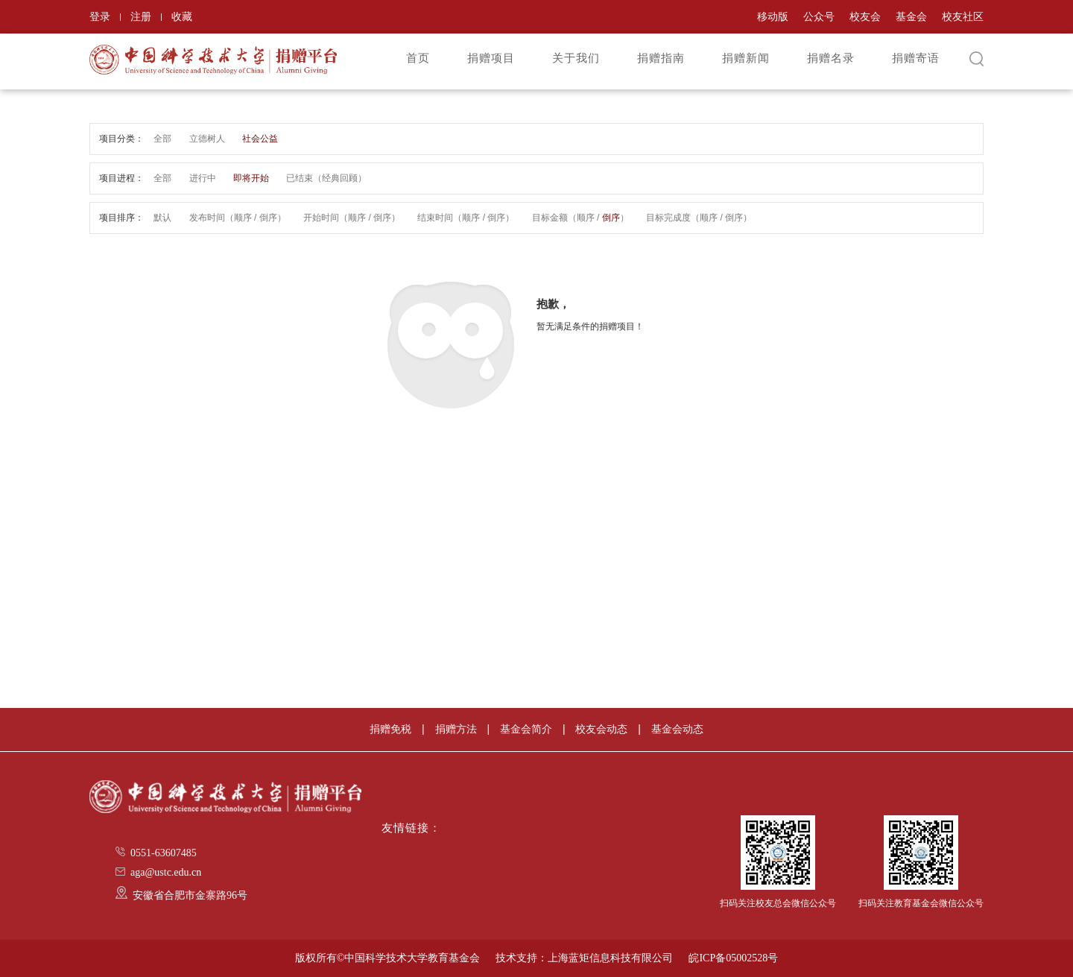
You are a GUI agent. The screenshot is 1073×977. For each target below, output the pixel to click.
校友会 (865, 16)
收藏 (181, 16)
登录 (99, 16)
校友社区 (963, 16)
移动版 (772, 16)
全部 (162, 138)
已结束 (299, 178)
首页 (418, 58)
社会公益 (260, 138)
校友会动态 (601, 729)
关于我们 (576, 58)
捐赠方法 (456, 729)
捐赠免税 (390, 729)
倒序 (268, 217)
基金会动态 (677, 729)
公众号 (819, 16)
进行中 (202, 178)
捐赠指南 (661, 58)
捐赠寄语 (916, 58)
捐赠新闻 (746, 58)
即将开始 (251, 178)
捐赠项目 (491, 58)
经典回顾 (340, 178)
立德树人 (207, 138)
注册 (140, 16)
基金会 (911, 16)
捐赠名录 (831, 58)
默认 (162, 217)
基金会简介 (526, 729)
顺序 (243, 217)
